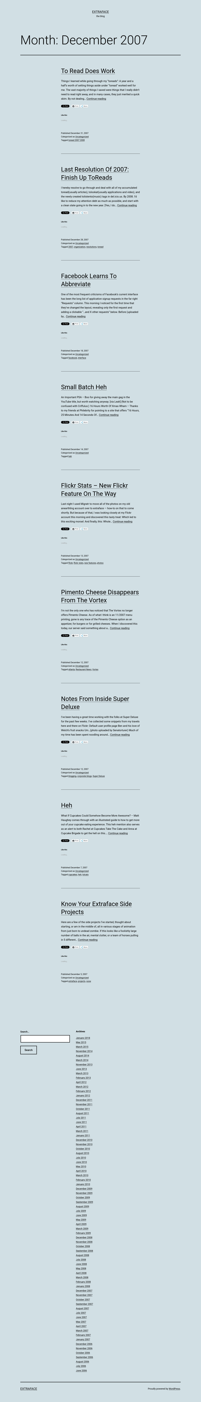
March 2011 (82, 1131)
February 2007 (83, 1335)
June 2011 (81, 1122)
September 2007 (84, 1304)
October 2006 (83, 1352)
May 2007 (81, 1321)
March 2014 (82, 1060)
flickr (70, 563)
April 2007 (81, 1326)
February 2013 (83, 1077)
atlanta (71, 669)
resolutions (91, 247)
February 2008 (83, 1281)
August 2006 (82, 1361)
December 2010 (84, 1140)
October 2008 (83, 1246)
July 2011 (81, 1117)
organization (79, 247)
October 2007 (83, 1299)
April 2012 (81, 1082)
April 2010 (81, 1171)
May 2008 (81, 1268)
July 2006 (81, 1366)
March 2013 (82, 1073)
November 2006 (84, 1348)
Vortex (95, 669)
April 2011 (81, 1126)
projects (81, 981)
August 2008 (82, 1255)
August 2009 (82, 1206)
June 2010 (81, 1162)
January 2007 (83, 1339)
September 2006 (84, 1357)
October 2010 (83, 1148)
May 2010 (81, 1166)
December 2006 (84, 1344)
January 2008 (83, 1286)
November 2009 (84, 1193)
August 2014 (82, 1055)
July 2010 (81, 1157)
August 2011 (82, 1113)
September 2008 (84, 1250)
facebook (72, 358)
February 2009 (83, 1233)
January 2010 (83, 1184)
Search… (24, 1031)
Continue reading (96, 98)
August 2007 (82, 1308)
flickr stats (78, 563)
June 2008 (81, 1264)
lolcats (85, 874)
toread (100, 247)
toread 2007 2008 (76, 140)
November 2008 (84, 1241)
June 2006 (81, 1370)
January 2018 (83, 1038)
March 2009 (82, 1228)
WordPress (174, 1388)
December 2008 (84, 1237)
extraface (72, 981)
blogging (72, 776)
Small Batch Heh (84, 387)
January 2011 (83, 1135)
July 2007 (81, 1312)
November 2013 (84, 1064)
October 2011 (83, 1109)
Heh (66, 805)
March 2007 (82, 1330)
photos (100, 563)
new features (90, 563)
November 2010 (84, 1144)
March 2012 (82, 1086)
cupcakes (72, 874)
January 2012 (83, 1095)
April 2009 (81, 1224)
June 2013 (81, 1069)
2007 (70, 247)
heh (70, 456)
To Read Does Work (88, 71)
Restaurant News (83, 669)
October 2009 (83, 1197)
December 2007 (84, 1290)
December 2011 (84, 1100)
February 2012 (83, 1091)
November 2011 (84, 1104)
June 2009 (81, 1215)
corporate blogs (84, 776)
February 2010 (83, 1179)
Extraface (100, 12)
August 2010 (82, 1153)
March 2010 (82, 1175)
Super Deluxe (99, 776)
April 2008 (81, 1273)
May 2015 (81, 1042)
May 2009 (81, 1219)
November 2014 (84, 1051)
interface (82, 358)
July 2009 (81, 1210)
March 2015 (82, 1046)
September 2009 (84, 1202)
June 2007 (81, 1317)
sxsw (88, 981)
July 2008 (81, 1259)
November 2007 (84, 1295)
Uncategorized (82, 136)
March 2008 (82, 1277)
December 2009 (84, 1188)
